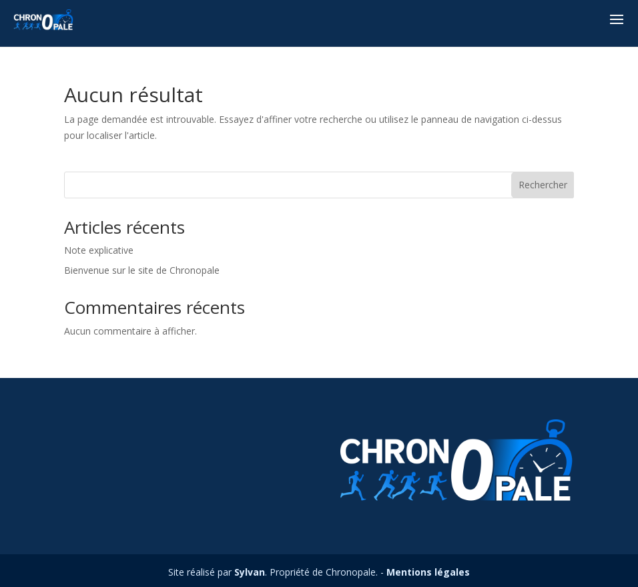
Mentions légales (428, 572)
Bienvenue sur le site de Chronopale (142, 270)
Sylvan (249, 572)
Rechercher (543, 184)
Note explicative (98, 250)
